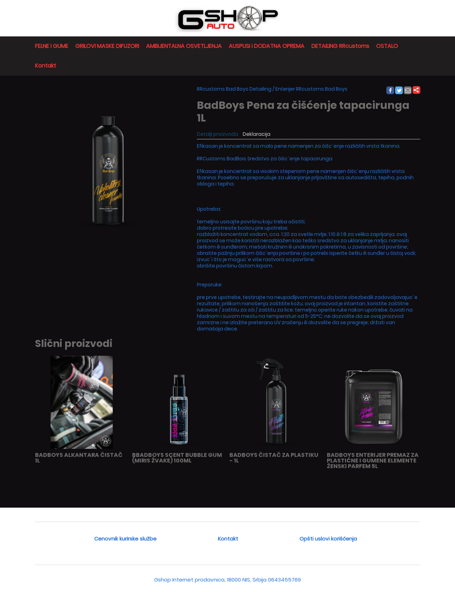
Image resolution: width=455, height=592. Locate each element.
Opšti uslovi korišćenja (328, 538)
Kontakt (45, 66)
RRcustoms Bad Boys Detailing (234, 88)
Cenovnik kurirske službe (125, 538)
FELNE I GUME (51, 46)
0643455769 (284, 579)
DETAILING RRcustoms (340, 46)
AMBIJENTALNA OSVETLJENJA (184, 46)
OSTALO (387, 46)
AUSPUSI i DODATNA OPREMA (266, 46)
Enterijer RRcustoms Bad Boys (311, 88)
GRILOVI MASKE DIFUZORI (107, 46)
